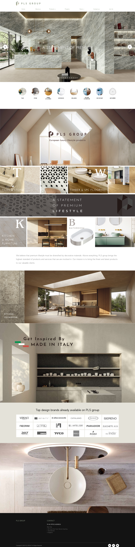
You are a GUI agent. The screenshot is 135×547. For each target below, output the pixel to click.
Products (51, 9)
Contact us (96, 9)
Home (23, 9)
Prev (5, 47)
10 (75, 77)
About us (38, 9)
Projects (67, 9)
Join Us (111, 9)
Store (81, 9)
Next (130, 47)
